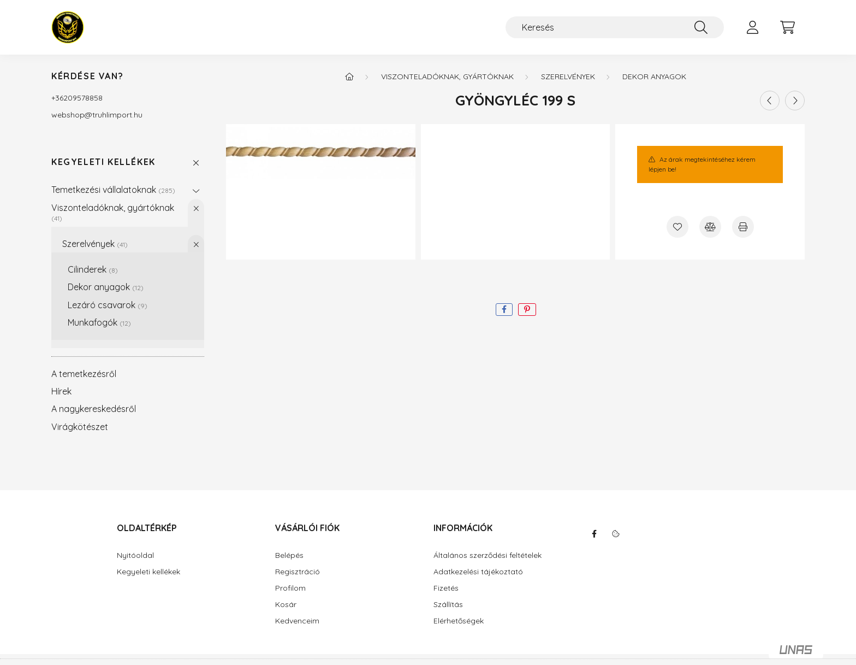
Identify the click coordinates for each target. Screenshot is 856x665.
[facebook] (504, 309)
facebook (594, 534)
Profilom (290, 588)
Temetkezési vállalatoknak (113, 189)
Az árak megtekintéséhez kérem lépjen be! (702, 164)
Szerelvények (95, 243)
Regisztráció (297, 571)
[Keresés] (615, 27)
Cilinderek (93, 269)
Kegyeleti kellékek (103, 162)
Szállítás (448, 604)
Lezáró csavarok (107, 304)
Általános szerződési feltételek (487, 555)
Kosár (285, 604)
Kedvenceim (297, 621)
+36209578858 (77, 98)
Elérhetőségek (458, 621)
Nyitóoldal (135, 555)
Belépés (289, 555)
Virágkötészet (79, 426)
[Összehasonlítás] (710, 227)
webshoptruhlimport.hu (96, 115)
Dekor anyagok (106, 286)
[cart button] (787, 27)
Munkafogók (99, 322)
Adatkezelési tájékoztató (478, 571)
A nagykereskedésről (93, 408)
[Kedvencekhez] (677, 227)
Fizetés (446, 588)
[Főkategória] (349, 76)
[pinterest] (527, 309)
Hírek (61, 391)
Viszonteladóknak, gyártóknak (112, 212)
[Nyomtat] (743, 227)
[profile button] (752, 27)
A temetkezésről (83, 373)
